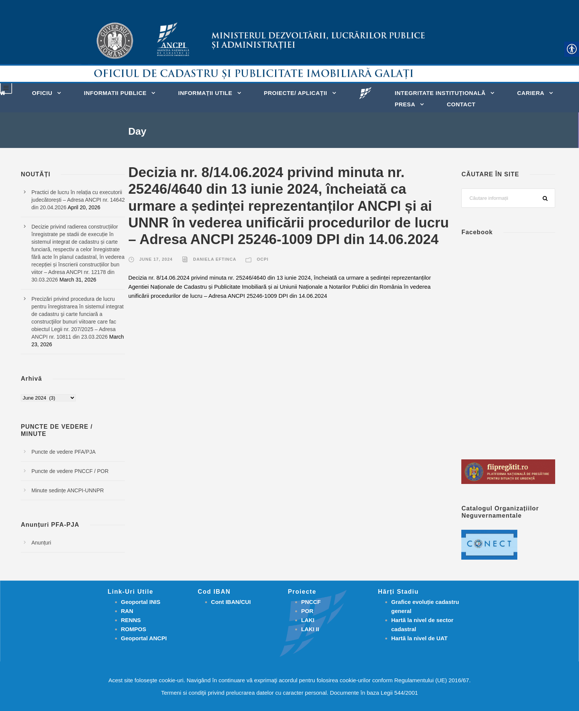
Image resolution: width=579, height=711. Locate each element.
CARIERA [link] (530, 93)
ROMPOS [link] (133, 629)
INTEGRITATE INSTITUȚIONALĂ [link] (440, 93)
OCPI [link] (262, 259)
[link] (4, 92)
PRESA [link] (405, 104)
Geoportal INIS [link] (140, 602)
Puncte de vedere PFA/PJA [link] (63, 452)
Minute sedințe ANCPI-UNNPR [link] (67, 490)
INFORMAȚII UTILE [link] (205, 93)
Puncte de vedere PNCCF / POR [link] (70, 471)
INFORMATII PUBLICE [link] (115, 93)
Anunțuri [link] (41, 543)
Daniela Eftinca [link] (214, 259)
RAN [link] (127, 611)
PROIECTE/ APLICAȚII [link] (295, 93)
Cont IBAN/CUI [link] (231, 602)
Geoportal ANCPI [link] (144, 638)
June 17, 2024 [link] (156, 259)
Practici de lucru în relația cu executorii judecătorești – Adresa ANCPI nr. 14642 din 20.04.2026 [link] (78, 199)
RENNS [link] (131, 620)
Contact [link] (461, 104)
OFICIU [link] (42, 93)
